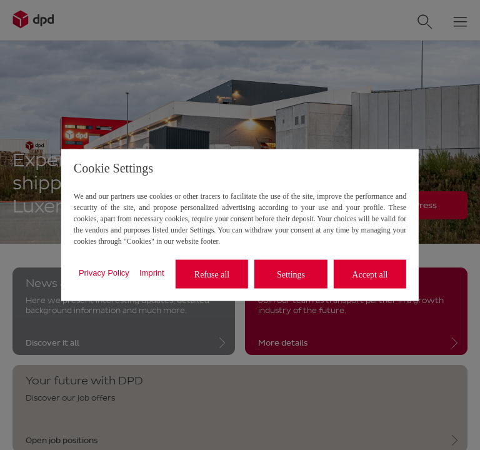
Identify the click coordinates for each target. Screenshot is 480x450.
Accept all (370, 274)
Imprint (151, 272)
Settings (291, 274)
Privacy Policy (104, 272)
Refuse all (211, 274)
